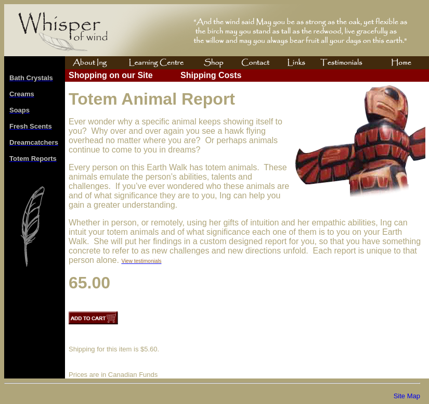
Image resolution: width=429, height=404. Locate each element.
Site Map (407, 396)
